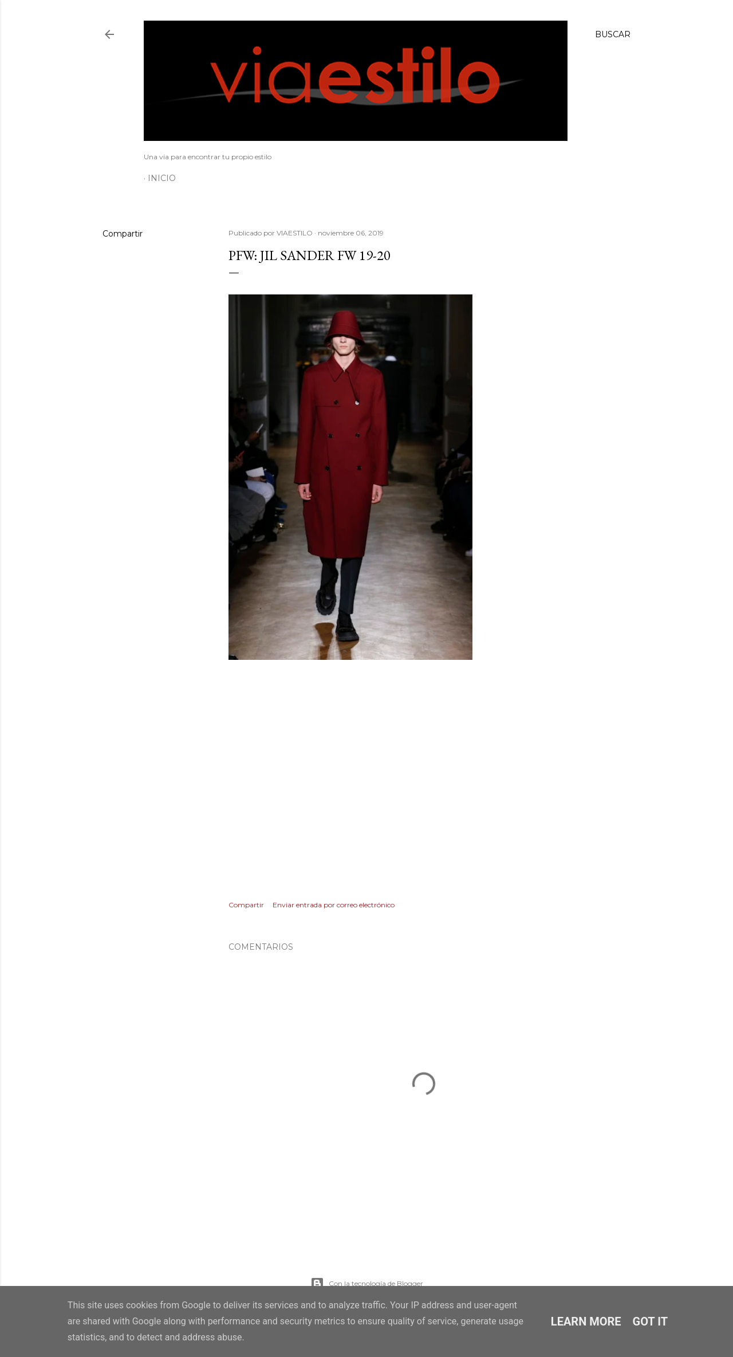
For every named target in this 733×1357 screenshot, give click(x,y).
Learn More (586, 1321)
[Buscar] (612, 34)
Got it (650, 1321)
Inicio (162, 178)
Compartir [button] (123, 234)
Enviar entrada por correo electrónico (334, 904)
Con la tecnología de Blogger (366, 1284)
